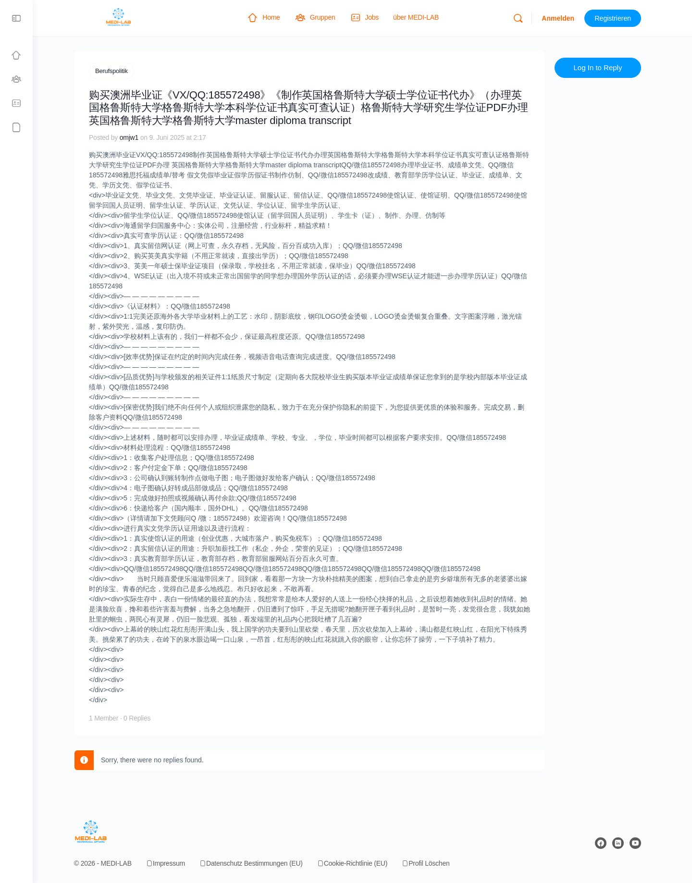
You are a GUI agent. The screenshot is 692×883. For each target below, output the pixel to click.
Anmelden (562, 18)
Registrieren (618, 18)
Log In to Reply (603, 67)
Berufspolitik (116, 71)
